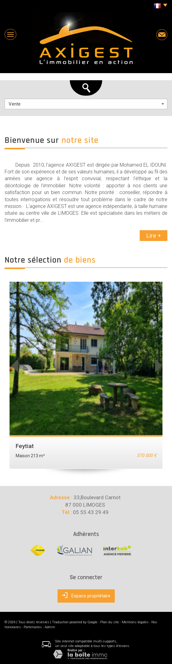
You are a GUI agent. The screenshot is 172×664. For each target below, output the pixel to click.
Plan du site (109, 622)
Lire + (153, 235)
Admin (50, 627)
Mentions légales (135, 622)
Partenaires (33, 627)
